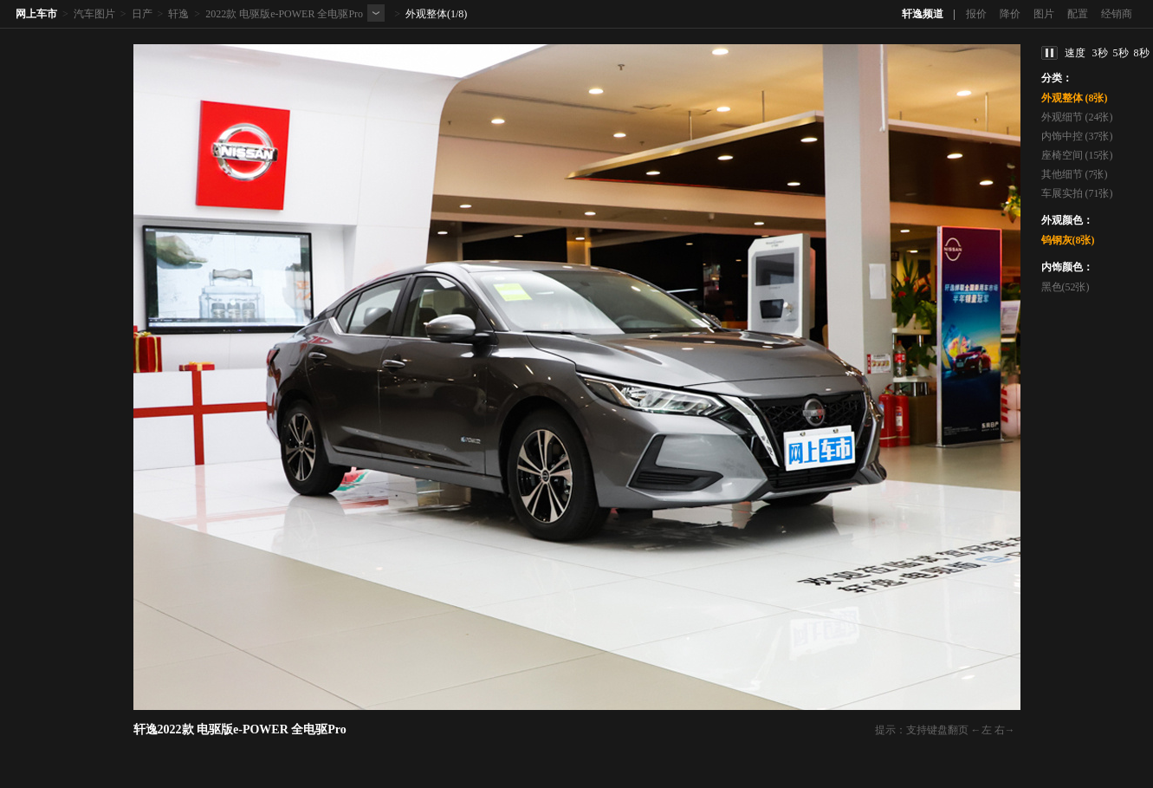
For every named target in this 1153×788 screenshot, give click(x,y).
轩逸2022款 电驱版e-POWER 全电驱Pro (240, 729)
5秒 (1121, 53)
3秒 (1100, 53)
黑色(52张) (1065, 287)
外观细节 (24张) (1077, 117)
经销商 (1116, 14)
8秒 (1142, 53)
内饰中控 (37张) (1077, 136)
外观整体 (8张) (1074, 98)
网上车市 (36, 14)
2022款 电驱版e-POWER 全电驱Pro (284, 14)
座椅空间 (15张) (1077, 155)
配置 (1077, 14)
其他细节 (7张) (1074, 174)
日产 (142, 14)
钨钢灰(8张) (1068, 240)
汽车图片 (94, 14)
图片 (1043, 14)
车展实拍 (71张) (1077, 193)
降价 (1010, 14)
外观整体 (426, 14)
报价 (976, 14)
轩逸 (178, 14)
